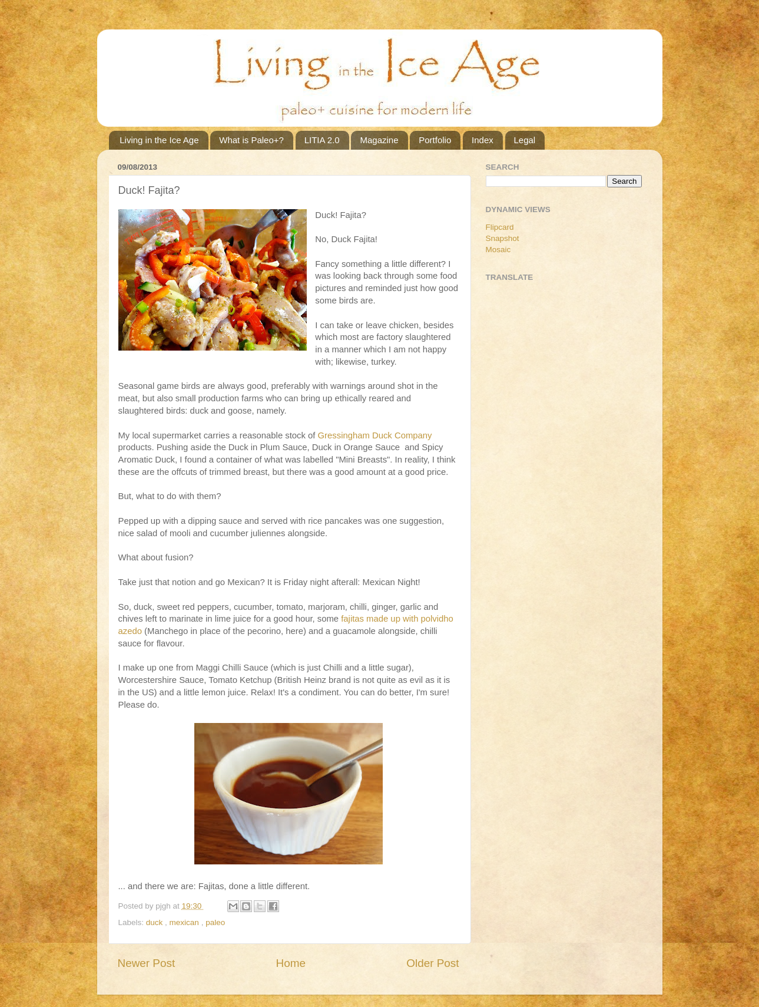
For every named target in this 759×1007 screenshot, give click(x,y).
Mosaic (498, 249)
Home (291, 963)
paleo (215, 922)
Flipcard (500, 227)
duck (155, 922)
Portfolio (435, 140)
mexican (185, 922)
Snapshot (502, 238)
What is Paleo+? (251, 140)
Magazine (379, 140)
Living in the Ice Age (159, 140)
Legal (525, 140)
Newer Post (146, 963)
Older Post (432, 963)
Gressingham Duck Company (375, 435)
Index (482, 140)
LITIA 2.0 (322, 140)
